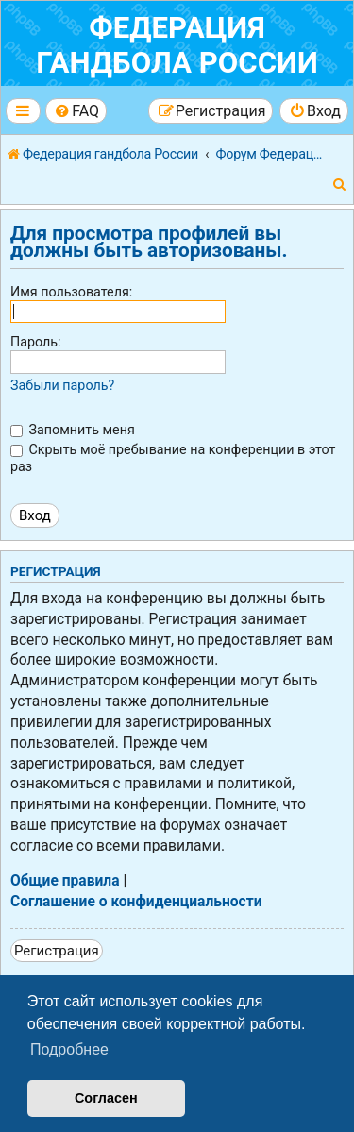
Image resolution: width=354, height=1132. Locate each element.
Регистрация (56, 950)
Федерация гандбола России (176, 45)
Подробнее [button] (69, 1049)
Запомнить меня (72, 429)
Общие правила (65, 880)
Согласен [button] (106, 1098)
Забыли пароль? (62, 385)
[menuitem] (76, 111)
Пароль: (35, 341)
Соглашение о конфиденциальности (136, 901)
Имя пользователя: (71, 291)
